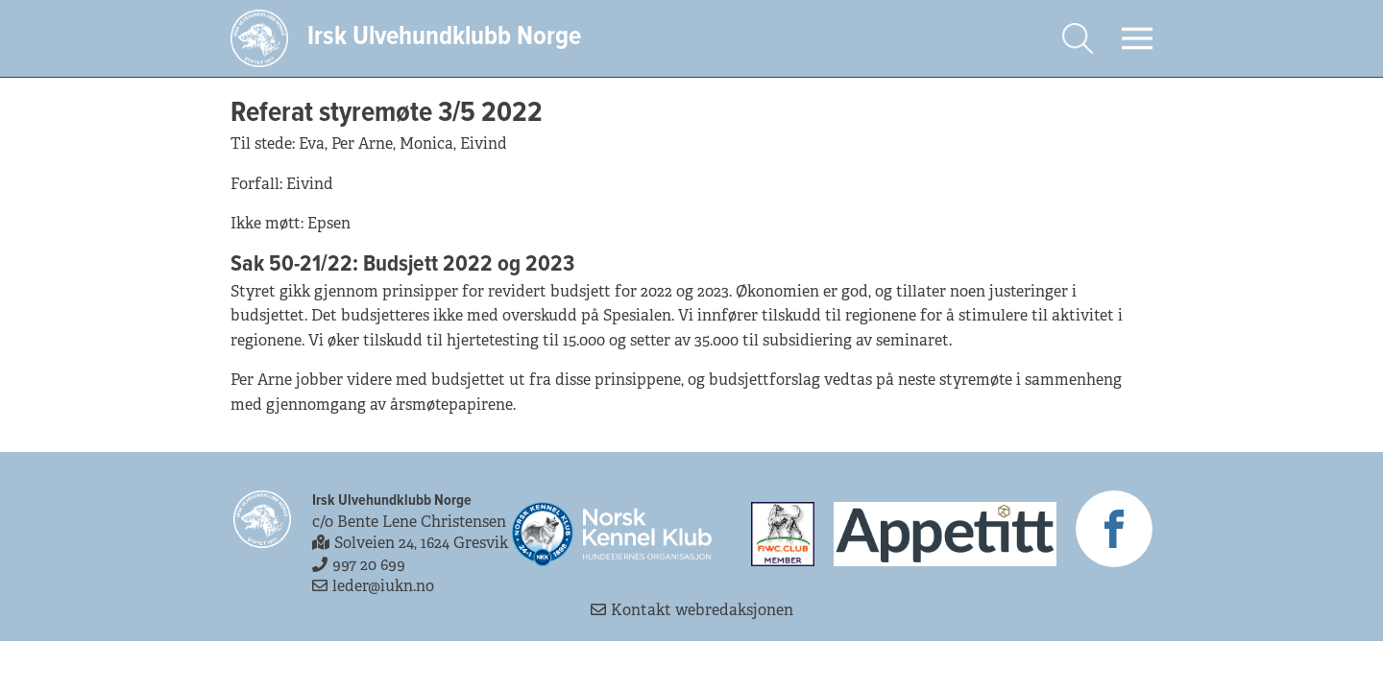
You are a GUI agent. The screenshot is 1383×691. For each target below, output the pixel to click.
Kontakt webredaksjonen (692, 610)
